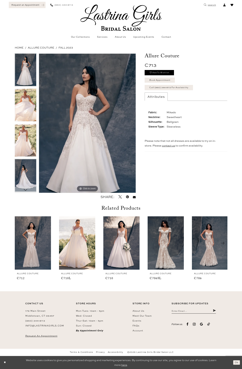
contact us (168, 149)
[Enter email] (194, 311)
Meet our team (142, 315)
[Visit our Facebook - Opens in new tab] (187, 325)
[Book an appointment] (27, 5)
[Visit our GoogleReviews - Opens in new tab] (201, 325)
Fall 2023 (66, 47)
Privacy (100, 352)
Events (137, 320)
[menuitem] (27, 5)
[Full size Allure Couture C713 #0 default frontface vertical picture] (87, 123)
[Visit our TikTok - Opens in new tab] (208, 325)
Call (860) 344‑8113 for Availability (174, 91)
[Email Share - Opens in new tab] (134, 197)
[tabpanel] (26, 71)
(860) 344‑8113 (35, 320)
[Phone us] (62, 5)
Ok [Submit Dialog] (236, 362)
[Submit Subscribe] (214, 311)
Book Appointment (162, 82)
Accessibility (115, 352)
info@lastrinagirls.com (44, 325)
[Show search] (209, 5)
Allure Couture (41, 47)
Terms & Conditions (81, 352)
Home (19, 47)
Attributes (156, 100)
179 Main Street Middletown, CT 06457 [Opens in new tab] (39, 313)
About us (138, 310)
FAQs (136, 325)
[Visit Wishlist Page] (232, 5)
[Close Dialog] (5, 363)
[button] (224, 5)
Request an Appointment (41, 335)
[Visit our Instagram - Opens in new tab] (194, 325)
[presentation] (33, 243)
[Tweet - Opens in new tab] (120, 197)
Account (138, 330)
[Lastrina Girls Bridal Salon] (121, 18)
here (124, 365)
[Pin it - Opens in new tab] (127, 197)
